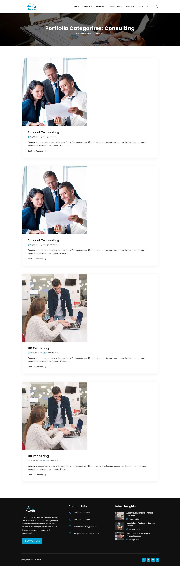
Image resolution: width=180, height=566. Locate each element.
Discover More (32, 541)
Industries (115, 6)
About (87, 6)
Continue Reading (35, 151)
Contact (143, 6)
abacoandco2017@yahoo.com (86, 526)
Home (76, 6)
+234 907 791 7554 (82, 520)
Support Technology (44, 132)
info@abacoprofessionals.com (86, 533)
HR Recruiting (38, 348)
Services (100, 6)
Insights (130, 6)
